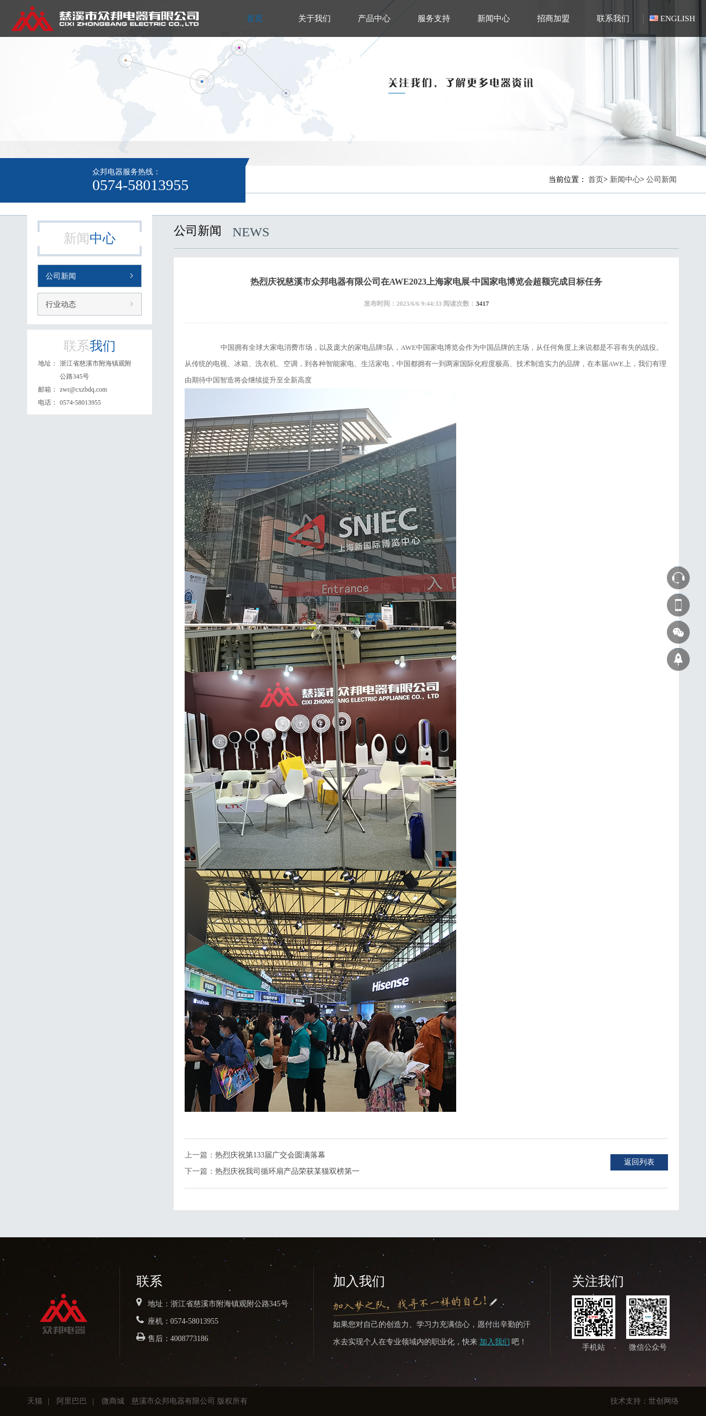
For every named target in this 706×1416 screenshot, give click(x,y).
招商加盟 (553, 18)
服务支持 (434, 18)
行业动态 (61, 304)
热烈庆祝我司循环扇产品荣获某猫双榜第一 (287, 1171)
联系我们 (613, 18)
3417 (482, 303)
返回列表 (639, 1162)
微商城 (113, 1401)
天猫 (34, 1401)
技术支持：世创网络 (644, 1401)
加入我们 (495, 1342)
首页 (255, 18)
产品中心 (374, 18)
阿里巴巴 (71, 1401)
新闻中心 (493, 18)
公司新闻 (661, 179)
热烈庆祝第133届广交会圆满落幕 (270, 1155)
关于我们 (314, 18)
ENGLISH (677, 18)
